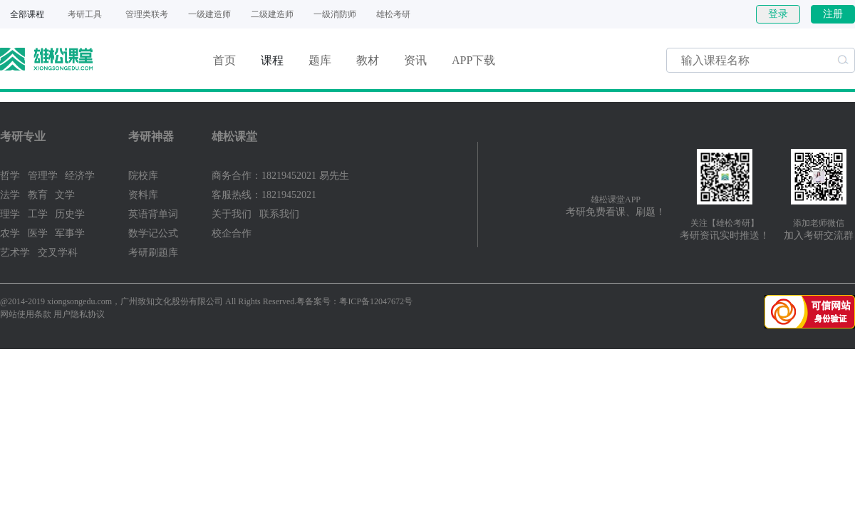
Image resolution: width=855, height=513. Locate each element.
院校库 (143, 175)
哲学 (10, 175)
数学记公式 (153, 233)
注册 (833, 14)
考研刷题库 (153, 252)
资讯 (415, 60)
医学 (38, 233)
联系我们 (279, 214)
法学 (10, 195)
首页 (224, 60)
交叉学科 (58, 252)
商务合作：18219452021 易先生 (280, 175)
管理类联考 (146, 14)
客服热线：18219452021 (264, 195)
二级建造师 (272, 14)
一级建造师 (209, 14)
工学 (38, 214)
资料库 (143, 195)
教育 (38, 195)
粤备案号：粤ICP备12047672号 (354, 301)
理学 (10, 214)
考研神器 (151, 136)
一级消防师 (335, 14)
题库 (320, 60)
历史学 (70, 214)
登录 (778, 14)
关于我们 (232, 214)
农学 (10, 233)
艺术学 (15, 252)
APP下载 (473, 60)
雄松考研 (393, 14)
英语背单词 (153, 214)
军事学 (70, 233)
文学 (65, 195)
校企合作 (232, 233)
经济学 (80, 175)
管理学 (43, 175)
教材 (367, 60)
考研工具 (85, 14)
